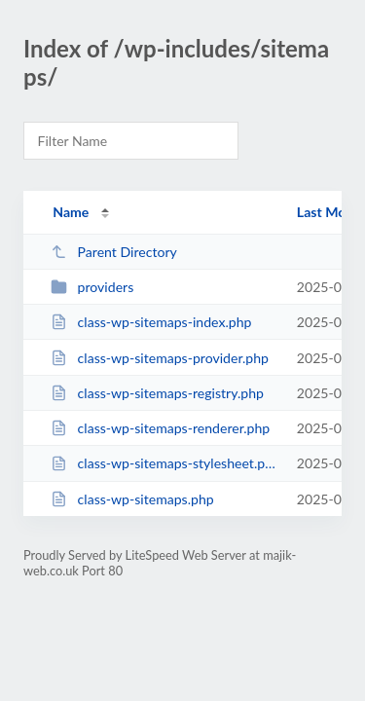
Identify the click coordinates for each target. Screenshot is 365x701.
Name (71, 211)
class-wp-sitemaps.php (132, 499)
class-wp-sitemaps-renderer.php (160, 428)
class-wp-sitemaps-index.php (151, 322)
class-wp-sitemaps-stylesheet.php (164, 463)
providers (92, 286)
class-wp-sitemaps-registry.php (157, 393)
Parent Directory (114, 251)
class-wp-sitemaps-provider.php (160, 358)
